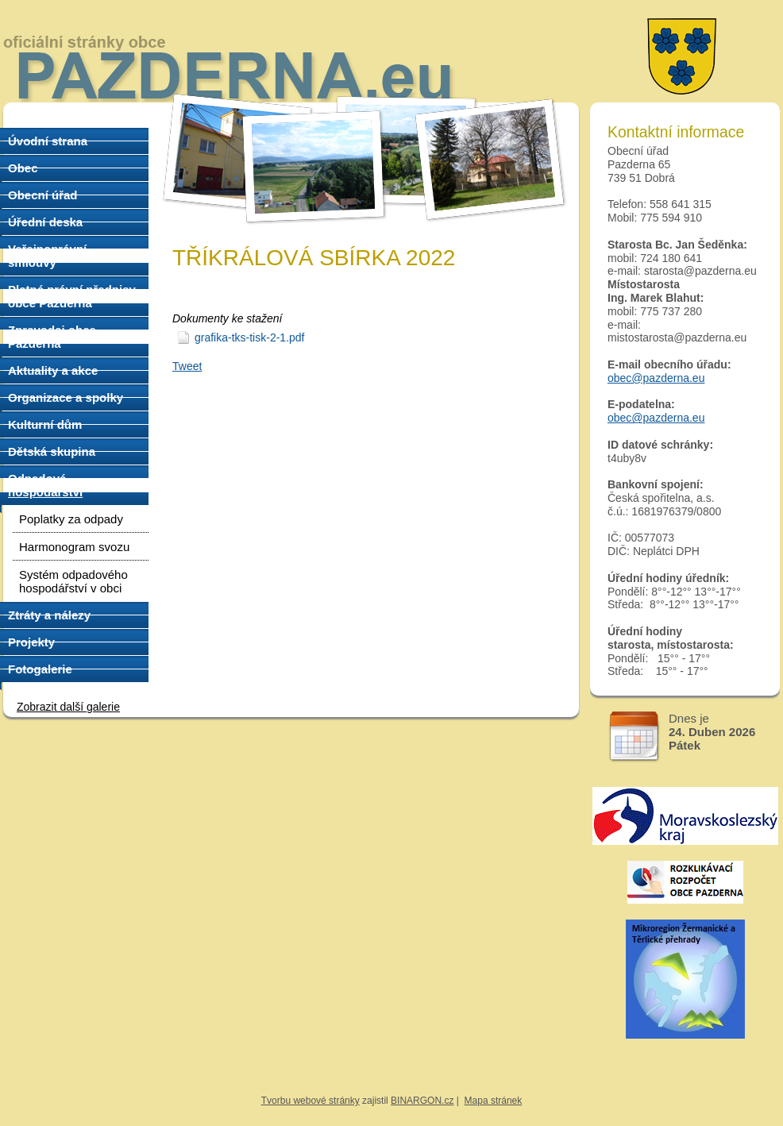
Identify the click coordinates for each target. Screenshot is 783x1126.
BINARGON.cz (422, 1100)
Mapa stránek (494, 1100)
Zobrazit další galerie (68, 706)
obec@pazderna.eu (656, 378)
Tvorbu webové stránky (310, 1100)
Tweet (187, 366)
